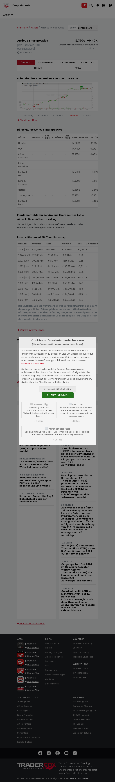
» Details (38, 421)
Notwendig (41, 404)
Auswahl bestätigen (57, 389)
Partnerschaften (59, 428)
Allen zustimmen (57, 395)
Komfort (77, 404)
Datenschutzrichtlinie (33, 363)
